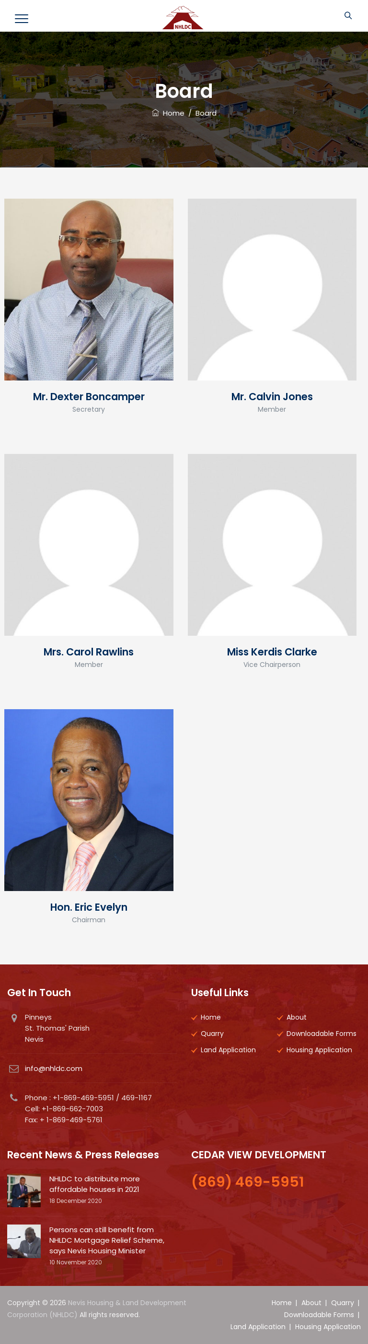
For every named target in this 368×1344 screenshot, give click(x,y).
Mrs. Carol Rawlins (89, 652)
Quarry (212, 1033)
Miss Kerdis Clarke (272, 652)
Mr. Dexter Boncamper (89, 397)
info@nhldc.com (53, 1068)
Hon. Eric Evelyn (88, 907)
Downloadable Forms (321, 1033)
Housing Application (319, 1050)
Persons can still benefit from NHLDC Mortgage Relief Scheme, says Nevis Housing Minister (106, 1240)
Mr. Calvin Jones (272, 397)
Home (168, 113)
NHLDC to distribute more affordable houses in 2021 (94, 1184)
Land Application (228, 1050)
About (297, 1017)
